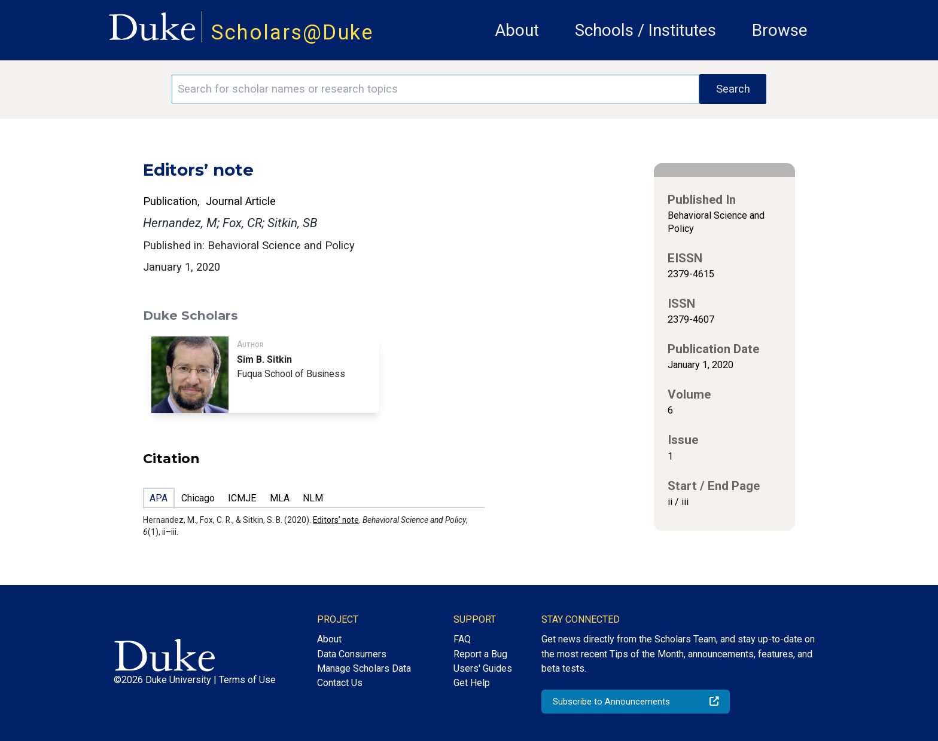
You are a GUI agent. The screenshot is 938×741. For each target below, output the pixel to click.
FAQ (462, 639)
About (517, 30)
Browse (780, 30)
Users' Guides (482, 668)
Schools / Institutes (645, 30)
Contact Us (340, 682)
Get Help (471, 682)
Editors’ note (336, 520)
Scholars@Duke (292, 32)
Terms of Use (247, 679)
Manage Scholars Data (364, 668)
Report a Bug (480, 654)
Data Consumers (351, 654)
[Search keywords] (435, 89)
